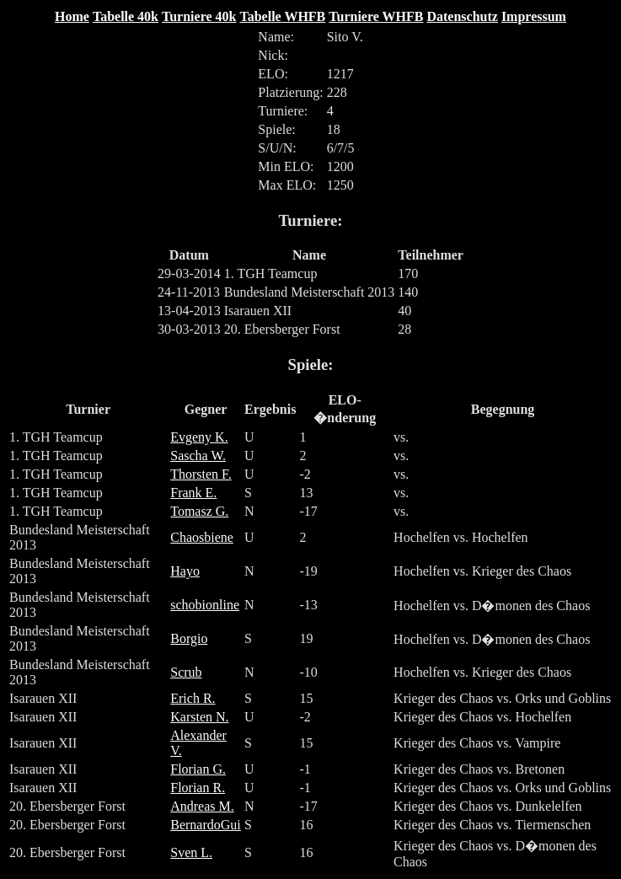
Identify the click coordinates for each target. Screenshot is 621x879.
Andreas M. (202, 806)
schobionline (204, 605)
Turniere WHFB (376, 16)
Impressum (533, 16)
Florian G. (198, 769)
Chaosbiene (201, 537)
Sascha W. (198, 455)
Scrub (185, 672)
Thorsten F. (201, 474)
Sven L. (191, 852)
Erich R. (192, 698)
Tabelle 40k (125, 16)
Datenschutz (461, 16)
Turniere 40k (199, 16)
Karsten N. (199, 717)
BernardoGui (205, 824)
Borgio (188, 638)
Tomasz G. (199, 511)
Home (72, 16)
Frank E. (193, 492)
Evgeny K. (199, 437)
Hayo (185, 571)
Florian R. (197, 787)
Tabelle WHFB (282, 16)
